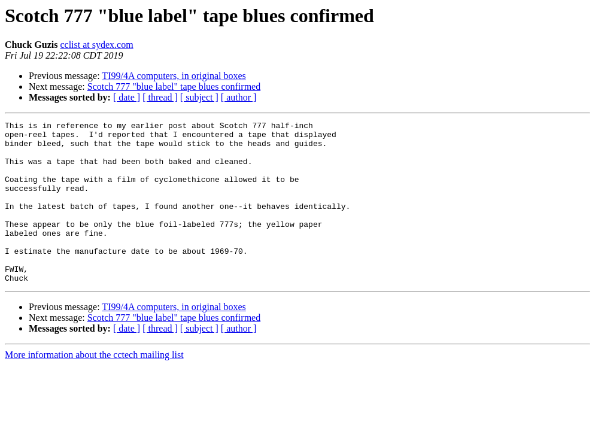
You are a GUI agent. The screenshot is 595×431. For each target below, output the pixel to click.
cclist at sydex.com (96, 45)
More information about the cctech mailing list (94, 387)
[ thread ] (160, 97)
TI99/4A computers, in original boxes (173, 76)
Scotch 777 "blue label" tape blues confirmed (173, 86)
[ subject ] (199, 97)
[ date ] (126, 97)
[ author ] (239, 97)
